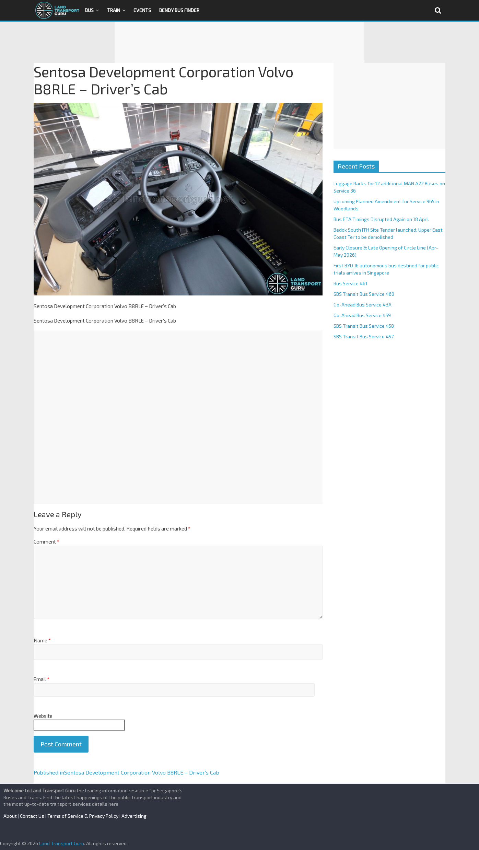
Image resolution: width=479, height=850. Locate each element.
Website (43, 716)
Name (42, 640)
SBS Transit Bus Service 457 (364, 336)
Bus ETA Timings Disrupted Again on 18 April (381, 219)
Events (142, 10)
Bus (89, 10)
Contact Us (32, 816)
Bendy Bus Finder (179, 10)
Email (41, 679)
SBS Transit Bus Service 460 (364, 294)
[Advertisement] (239, 42)
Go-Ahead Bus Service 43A (363, 304)
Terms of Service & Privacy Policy (82, 816)
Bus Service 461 (350, 283)
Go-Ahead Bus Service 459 (362, 315)
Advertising (134, 816)
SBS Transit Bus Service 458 (364, 326)
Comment (46, 541)
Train (113, 10)
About (10, 816)
